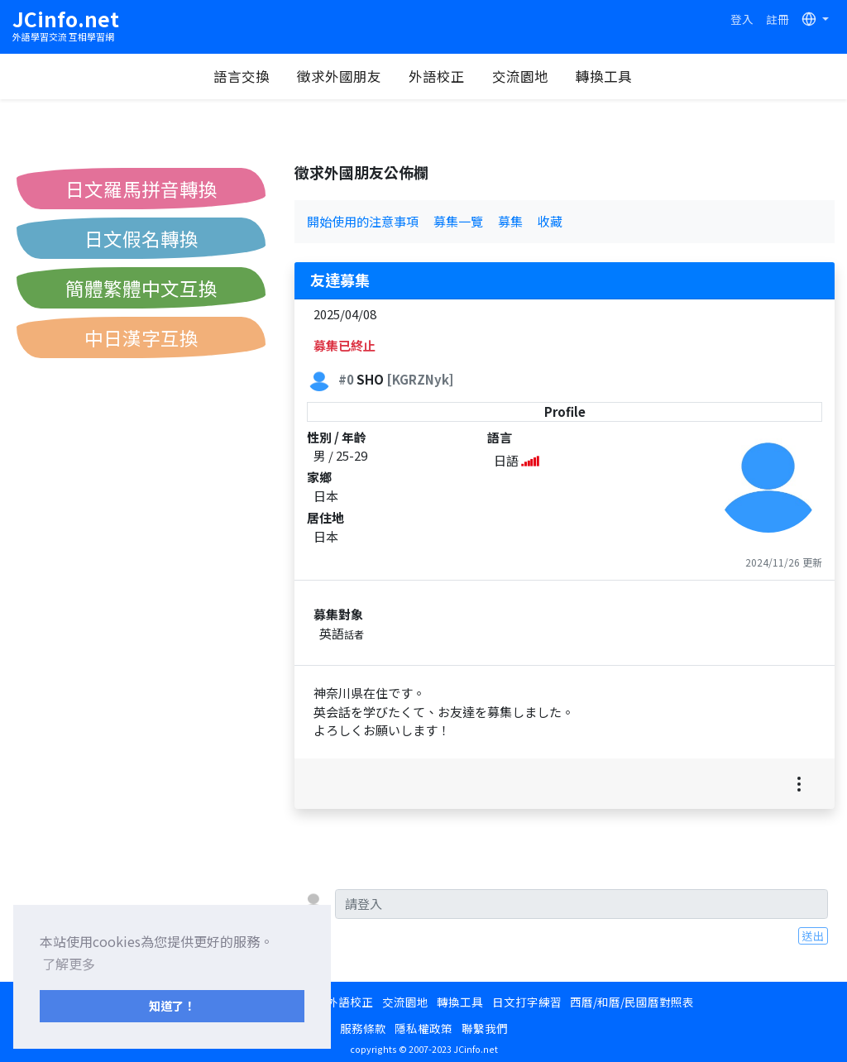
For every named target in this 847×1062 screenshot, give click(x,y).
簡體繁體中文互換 (141, 288)
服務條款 (363, 1028)
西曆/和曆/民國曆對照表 (632, 1001)
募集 (510, 221)
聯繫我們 (485, 1028)
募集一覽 (458, 221)
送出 (813, 935)
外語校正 (437, 76)
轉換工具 (604, 76)
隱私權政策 (423, 1028)
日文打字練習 (527, 1001)
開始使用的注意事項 (363, 221)
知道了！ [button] (172, 1005)
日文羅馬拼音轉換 (141, 188)
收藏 (550, 221)
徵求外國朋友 (339, 76)
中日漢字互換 (141, 337)
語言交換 (241, 76)
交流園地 (520, 76)
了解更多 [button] (68, 964)
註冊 (777, 19)
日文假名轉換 (141, 238)
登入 (742, 19)
